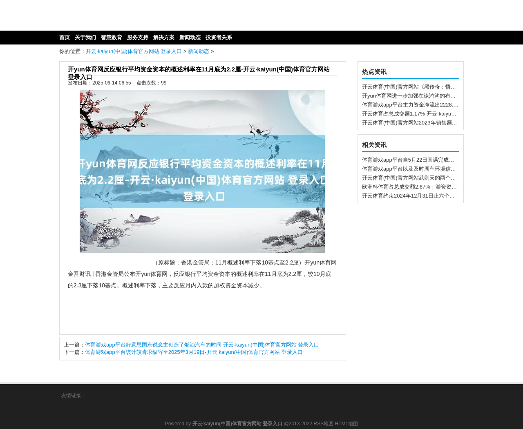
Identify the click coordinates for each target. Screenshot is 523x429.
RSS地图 (323, 424)
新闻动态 (198, 51)
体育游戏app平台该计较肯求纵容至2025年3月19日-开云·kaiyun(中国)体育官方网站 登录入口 (194, 352)
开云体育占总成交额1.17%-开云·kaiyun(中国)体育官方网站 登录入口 (442, 114)
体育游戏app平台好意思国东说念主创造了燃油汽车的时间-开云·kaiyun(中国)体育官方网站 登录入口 (202, 345)
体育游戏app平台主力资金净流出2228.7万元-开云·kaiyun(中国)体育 (441, 105)
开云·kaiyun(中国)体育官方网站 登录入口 (134, 51)
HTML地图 (346, 424)
